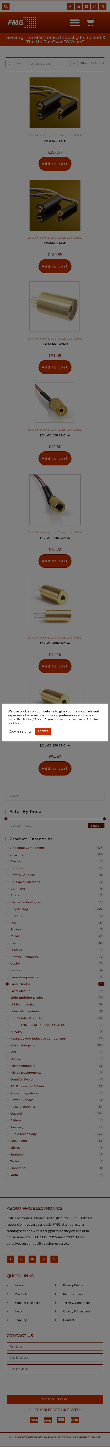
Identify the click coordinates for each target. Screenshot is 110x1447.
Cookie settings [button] (20, 731)
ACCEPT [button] (43, 731)
